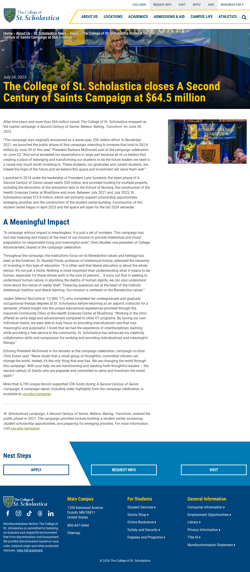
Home (7, 33)
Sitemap (73, 533)
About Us (23, 33)
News (74, 33)
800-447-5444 (78, 525)
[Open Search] (244, 17)
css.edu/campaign (36, 394)
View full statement (30, 550)
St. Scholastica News (50, 33)
